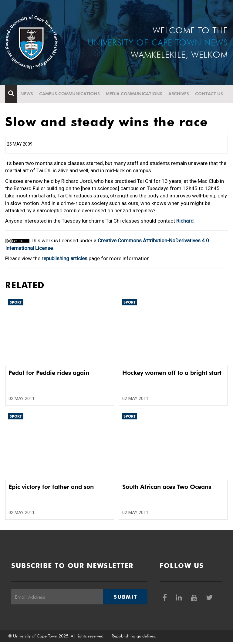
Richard (185, 221)
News (26, 93)
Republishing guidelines (133, 636)
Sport (16, 302)
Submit (125, 597)
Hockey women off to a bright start (171, 372)
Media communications (134, 93)
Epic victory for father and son (51, 486)
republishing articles (64, 258)
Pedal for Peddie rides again (48, 372)
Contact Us (209, 93)
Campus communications (69, 93)
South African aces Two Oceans (166, 486)
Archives (178, 93)
